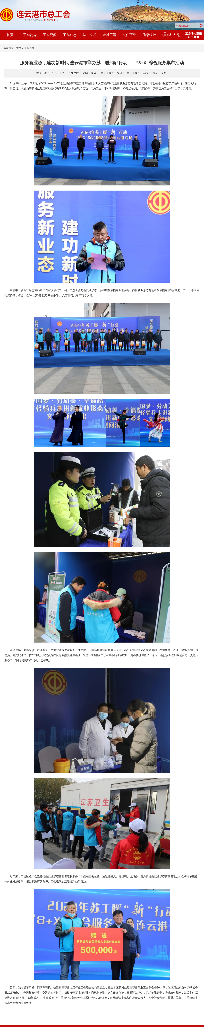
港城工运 (109, 35)
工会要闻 (50, 35)
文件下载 (129, 35)
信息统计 (149, 35)
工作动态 (69, 35)
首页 (10, 35)
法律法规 (89, 35)
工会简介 (30, 35)
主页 (18, 48)
